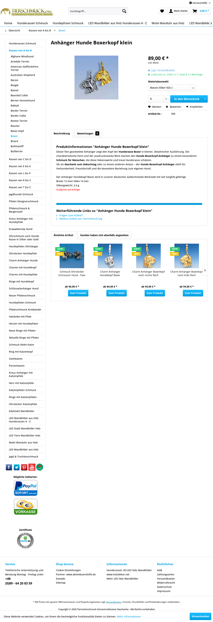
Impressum (163, 591)
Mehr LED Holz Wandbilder (122, 578)
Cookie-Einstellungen (68, 570)
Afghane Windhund (22, 56)
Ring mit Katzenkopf (21, 351)
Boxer (14, 136)
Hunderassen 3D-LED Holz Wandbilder (129, 570)
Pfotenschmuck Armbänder (25, 309)
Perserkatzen (17, 365)
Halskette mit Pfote (20, 316)
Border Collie (18, 115)
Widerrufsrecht (166, 582)
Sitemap (61, 582)
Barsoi (14, 80)
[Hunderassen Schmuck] (32, 23)
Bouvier (15, 126)
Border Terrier (19, 110)
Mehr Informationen (129, 616)
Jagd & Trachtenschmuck (23, 456)
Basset (14, 90)
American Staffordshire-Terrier (25, 68)
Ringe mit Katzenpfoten (23, 397)
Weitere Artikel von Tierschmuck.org (79, 218)
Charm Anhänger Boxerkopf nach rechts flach (148, 273)
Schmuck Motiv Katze (21, 344)
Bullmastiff (17, 146)
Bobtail (15, 105)
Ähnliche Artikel (63, 235)
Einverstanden (200, 616)
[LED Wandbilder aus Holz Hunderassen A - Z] (117, 23)
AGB (159, 570)
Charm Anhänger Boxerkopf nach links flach (186, 273)
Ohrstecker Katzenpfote (23, 404)
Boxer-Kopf (17, 131)
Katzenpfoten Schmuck (22, 390)
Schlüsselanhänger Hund (24, 288)
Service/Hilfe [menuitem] (198, 3)
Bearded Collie (19, 95)
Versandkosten (166, 578)
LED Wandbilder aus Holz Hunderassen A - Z (24, 419)
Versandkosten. (114, 601)
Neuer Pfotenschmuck (22, 295)
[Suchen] (124, 11)
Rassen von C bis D (20, 159)
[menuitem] (98, 11)
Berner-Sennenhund (23, 100)
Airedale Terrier (20, 61)
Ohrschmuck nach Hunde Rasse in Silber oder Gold (24, 237)
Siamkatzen (16, 358)
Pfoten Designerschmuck (23, 201)
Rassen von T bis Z (20, 187)
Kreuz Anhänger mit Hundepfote (21, 220)
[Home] (8, 23)
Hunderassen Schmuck (22, 43)
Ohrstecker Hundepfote (23, 253)
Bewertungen (88, 133)
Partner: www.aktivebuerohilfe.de (76, 574)
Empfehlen (194, 106)
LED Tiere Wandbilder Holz (24, 435)
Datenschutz (164, 586)
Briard (14, 141)
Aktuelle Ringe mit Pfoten (24, 337)
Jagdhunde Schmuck (21, 194)
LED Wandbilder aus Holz (24, 449)
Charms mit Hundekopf (22, 267)
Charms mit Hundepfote (23, 274)
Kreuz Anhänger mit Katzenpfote (21, 374)
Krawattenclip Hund (20, 229)
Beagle (15, 85)
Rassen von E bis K (20, 166)
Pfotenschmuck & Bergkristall (19, 210)
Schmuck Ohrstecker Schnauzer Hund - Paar (72, 273)
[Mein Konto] (178, 11)
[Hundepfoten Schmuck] (68, 23)
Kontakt (60, 578)
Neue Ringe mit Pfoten (22, 330)
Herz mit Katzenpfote (21, 383)
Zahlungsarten (165, 574)
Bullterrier (17, 151)
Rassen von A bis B (20, 50)
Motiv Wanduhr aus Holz (23, 442)
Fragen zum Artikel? (69, 215)
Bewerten (174, 106)
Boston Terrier (19, 120)
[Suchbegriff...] (98, 11)
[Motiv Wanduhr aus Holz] (168, 23)
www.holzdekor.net (118, 574)
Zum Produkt (78, 293)
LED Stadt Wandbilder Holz (24, 428)
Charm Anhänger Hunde (23, 260)
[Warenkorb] (201, 11)
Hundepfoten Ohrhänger (23, 246)
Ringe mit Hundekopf (21, 281)
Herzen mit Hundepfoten (23, 323)
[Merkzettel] (162, 11)
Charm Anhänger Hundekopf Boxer (110, 273)
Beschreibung (62, 133)
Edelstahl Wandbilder (21, 411)
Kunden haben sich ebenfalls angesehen (104, 235)
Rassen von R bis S (20, 180)
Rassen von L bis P (20, 173)
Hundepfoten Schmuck (22, 302)
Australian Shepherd (23, 75)
